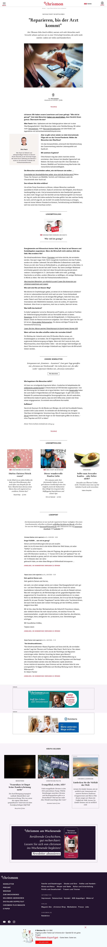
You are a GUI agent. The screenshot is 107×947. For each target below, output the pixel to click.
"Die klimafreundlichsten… (33, 644)
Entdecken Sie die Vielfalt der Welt (85, 784)
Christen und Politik (53, 781)
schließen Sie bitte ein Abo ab (63, 524)
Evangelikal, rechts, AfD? (53, 784)
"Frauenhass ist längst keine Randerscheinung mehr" (20, 787)
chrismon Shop (59, 907)
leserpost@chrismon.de (48, 526)
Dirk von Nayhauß (50, 497)
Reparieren (28, 317)
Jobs (87, 907)
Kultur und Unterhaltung (83, 887)
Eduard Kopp (17, 494)
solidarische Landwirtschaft (34, 388)
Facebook (47, 529)
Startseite (44, 8)
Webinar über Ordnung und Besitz (55, 235)
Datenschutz (57, 898)
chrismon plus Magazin (14, 905)
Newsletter (8, 884)
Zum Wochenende (11, 895)
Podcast (7, 888)
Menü (4, 5)
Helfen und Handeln (87, 884)
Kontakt (67, 898)
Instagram (78, 526)
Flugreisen (51, 257)
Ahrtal (26, 416)
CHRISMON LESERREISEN (85, 779)
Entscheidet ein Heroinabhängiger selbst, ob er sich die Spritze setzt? (49, 174)
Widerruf (90, 898)
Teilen (53, 107)
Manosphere (20, 781)
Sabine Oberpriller (87, 490)
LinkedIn (57, 529)
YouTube (4, 922)
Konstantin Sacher (51, 803)
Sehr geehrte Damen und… (33, 578)
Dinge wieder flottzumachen (42, 322)
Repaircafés (73, 390)
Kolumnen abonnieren (13, 898)
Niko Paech (24, 149)
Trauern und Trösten (71, 889)
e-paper (6, 909)
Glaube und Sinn (70, 884)
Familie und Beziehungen (51, 884)
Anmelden (102, 4)
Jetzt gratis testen (44, 942)
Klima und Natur (48, 887)
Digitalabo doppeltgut (13, 902)
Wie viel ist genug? (53, 238)
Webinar (7, 891)
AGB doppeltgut (78, 898)
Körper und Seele (64, 887)
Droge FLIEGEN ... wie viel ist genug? (37, 541)
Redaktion (45, 916)
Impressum (46, 898)
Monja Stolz (18, 808)
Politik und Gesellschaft (51, 889)
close (85, 927)
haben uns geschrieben (56, 117)
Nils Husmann (55, 98)
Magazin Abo (46, 907)
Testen (87, 3)
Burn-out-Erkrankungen (51, 129)
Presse (81, 907)
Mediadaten (72, 907)
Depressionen (33, 129)
